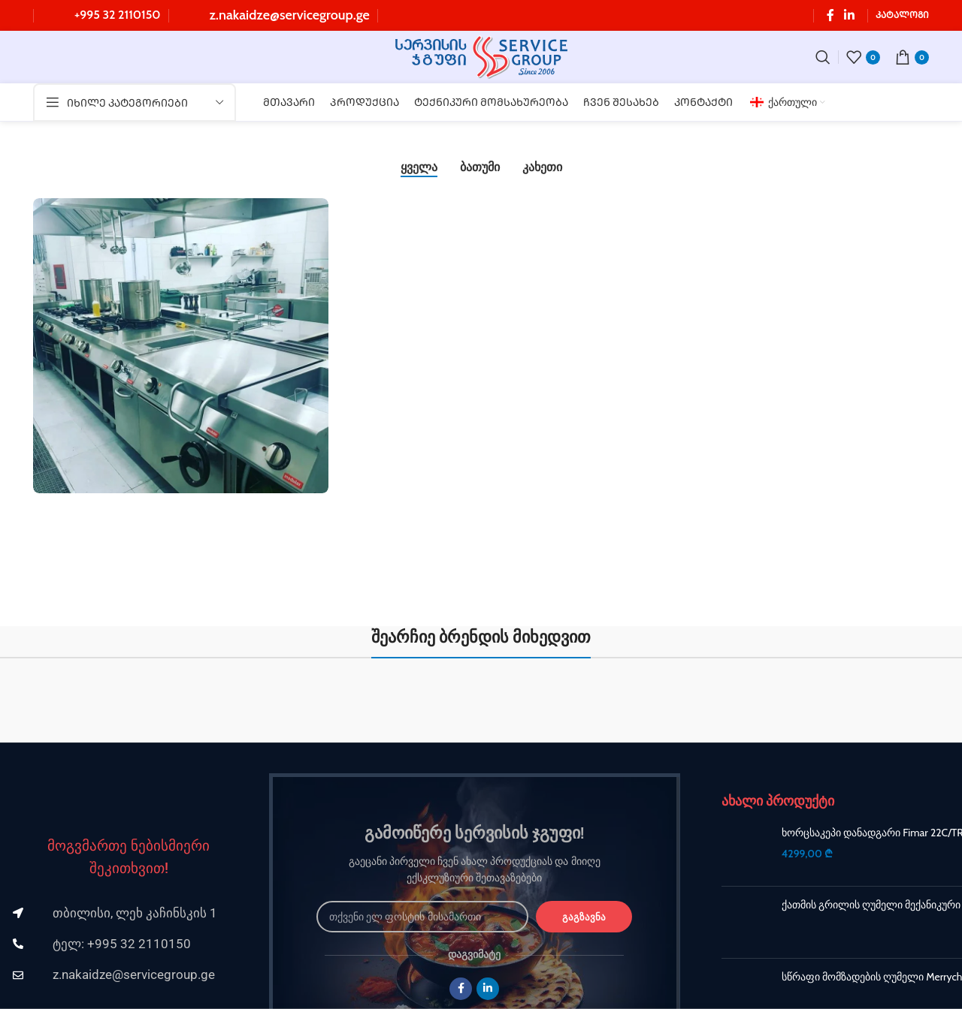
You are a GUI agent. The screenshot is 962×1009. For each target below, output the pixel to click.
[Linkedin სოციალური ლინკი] (849, 15)
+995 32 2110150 (117, 15)
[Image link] (128, 791)
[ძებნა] (823, 57)
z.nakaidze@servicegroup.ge (290, 15)
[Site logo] (481, 55)
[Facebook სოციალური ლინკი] (830, 15)
